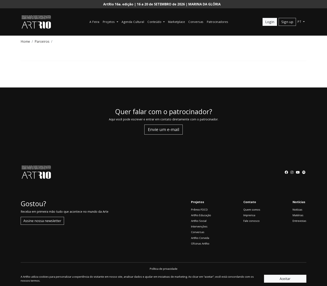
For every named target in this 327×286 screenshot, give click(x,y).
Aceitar (285, 278)
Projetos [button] (109, 22)
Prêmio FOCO (199, 209)
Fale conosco (251, 221)
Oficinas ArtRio (200, 243)
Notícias (297, 209)
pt (300, 22)
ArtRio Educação (201, 215)
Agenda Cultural (133, 22)
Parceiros (42, 41)
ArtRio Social (198, 221)
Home (25, 41)
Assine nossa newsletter (42, 221)
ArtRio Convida (200, 238)
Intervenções (199, 226)
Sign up (287, 22)
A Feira (94, 22)
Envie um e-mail (163, 129)
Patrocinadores (217, 22)
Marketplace (176, 22)
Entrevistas (299, 221)
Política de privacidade (163, 269)
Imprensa (249, 215)
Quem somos (251, 209)
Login (269, 22)
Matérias (298, 215)
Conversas (196, 22)
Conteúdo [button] (154, 22)
